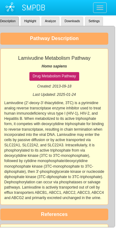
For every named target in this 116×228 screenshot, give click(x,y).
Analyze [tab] (50, 21)
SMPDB (33, 7)
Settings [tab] (94, 21)
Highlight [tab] (30, 21)
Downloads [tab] (72, 21)
